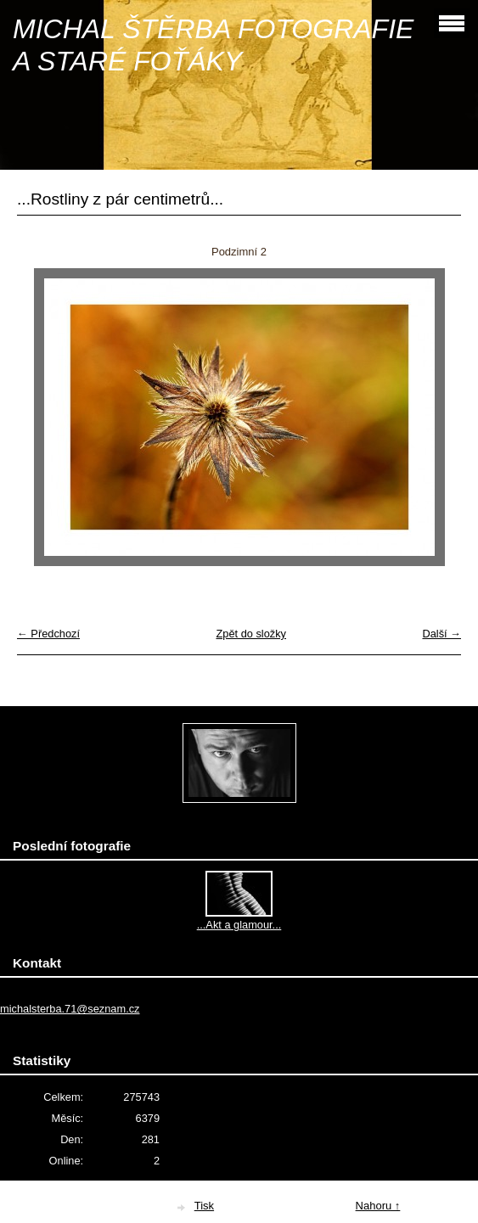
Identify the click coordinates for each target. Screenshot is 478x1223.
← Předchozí (48, 633)
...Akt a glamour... (239, 924)
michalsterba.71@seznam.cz (70, 1008)
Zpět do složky (251, 633)
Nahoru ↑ (378, 1205)
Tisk (204, 1205)
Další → (441, 633)
